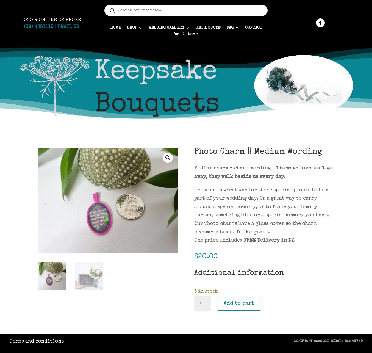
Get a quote (208, 28)
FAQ (230, 28)
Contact (253, 28)
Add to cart (239, 304)
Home (115, 28)
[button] (168, 158)
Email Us (68, 27)
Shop (132, 28)
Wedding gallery (166, 28)
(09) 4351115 (38, 27)
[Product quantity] (202, 303)
